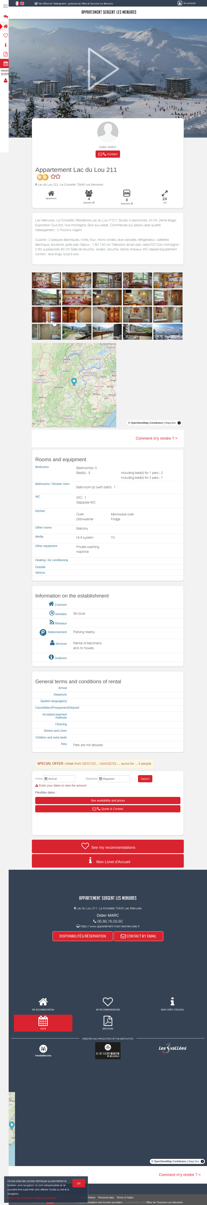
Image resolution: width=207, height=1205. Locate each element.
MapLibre (171, 422)
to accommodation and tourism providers (101, 1202)
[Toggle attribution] (180, 422)
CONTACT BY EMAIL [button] (140, 936)
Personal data (107, 1197)
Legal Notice (90, 1197)
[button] (109, 154)
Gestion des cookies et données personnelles (32, 1197)
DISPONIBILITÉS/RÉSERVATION (84, 936)
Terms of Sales (126, 1197)
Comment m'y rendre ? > (158, 438)
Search (146, 778)
